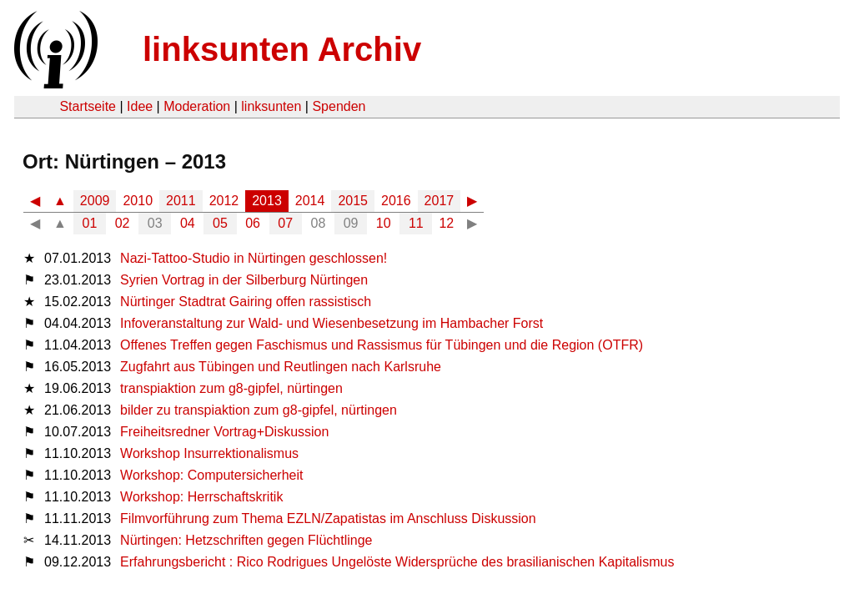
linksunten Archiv (282, 49)
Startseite (87, 106)
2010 (138, 201)
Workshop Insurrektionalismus (209, 453)
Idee (140, 106)
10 (383, 223)
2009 (95, 201)
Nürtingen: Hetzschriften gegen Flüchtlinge (246, 540)
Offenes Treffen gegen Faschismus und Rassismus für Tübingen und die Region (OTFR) (381, 345)
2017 (439, 201)
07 (285, 223)
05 (220, 223)
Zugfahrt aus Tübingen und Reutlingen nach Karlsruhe (280, 367)
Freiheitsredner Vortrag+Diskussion (224, 432)
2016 (396, 201)
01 (90, 223)
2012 (224, 201)
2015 (353, 201)
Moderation (196, 106)
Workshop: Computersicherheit (211, 475)
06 (252, 223)
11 (416, 223)
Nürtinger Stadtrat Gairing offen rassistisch (245, 301)
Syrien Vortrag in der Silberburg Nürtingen (244, 280)
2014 (310, 201)
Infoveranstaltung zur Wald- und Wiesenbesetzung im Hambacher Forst (331, 323)
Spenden (338, 106)
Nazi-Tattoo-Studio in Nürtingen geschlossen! (253, 258)
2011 (181, 201)
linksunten (271, 106)
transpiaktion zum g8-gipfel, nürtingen (231, 388)
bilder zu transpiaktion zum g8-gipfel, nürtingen (258, 410)
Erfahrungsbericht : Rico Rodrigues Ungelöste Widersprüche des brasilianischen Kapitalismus (397, 562)
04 (187, 223)
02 (122, 223)
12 (446, 223)
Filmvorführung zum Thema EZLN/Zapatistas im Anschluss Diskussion (328, 518)
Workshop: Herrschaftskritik (201, 497)
